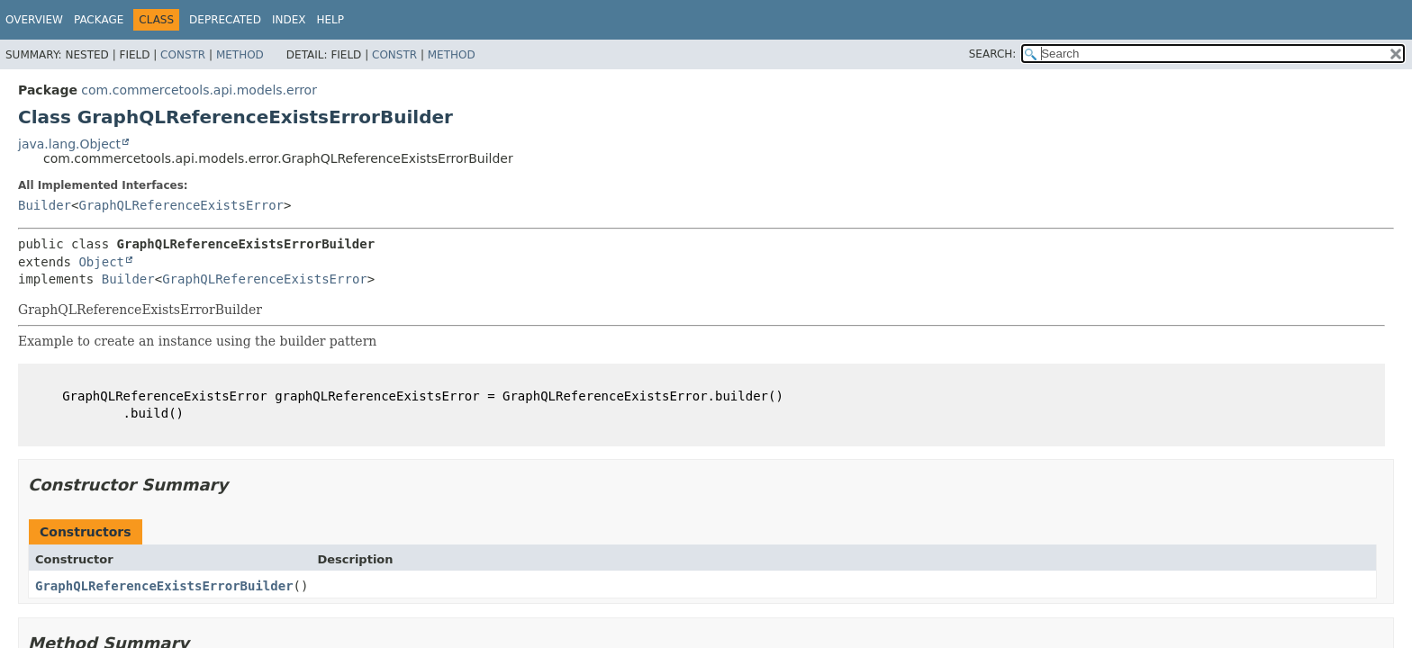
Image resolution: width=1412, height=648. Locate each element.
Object (101, 262)
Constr (182, 55)
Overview (34, 20)
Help (330, 20)
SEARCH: (993, 54)
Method (240, 55)
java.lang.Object (69, 144)
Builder (44, 205)
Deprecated (225, 20)
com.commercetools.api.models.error (199, 90)
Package (98, 20)
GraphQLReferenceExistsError (181, 205)
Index (289, 20)
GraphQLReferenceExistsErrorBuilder (164, 586)
